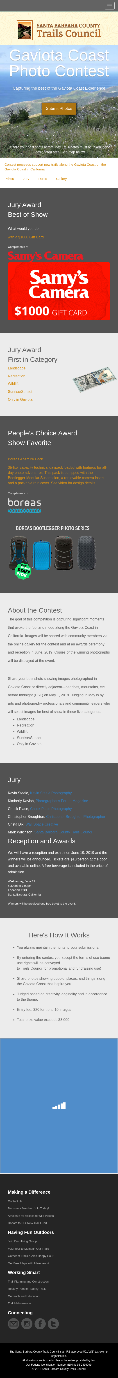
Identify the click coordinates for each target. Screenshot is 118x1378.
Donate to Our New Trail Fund (27, 1223)
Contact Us (15, 1201)
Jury (26, 179)
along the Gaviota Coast (77, 164)
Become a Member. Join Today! (28, 1208)
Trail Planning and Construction (28, 1281)
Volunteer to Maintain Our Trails (28, 1248)
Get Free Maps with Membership (29, 1263)
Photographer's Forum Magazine (62, 801)
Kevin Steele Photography (51, 793)
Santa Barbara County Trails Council (63, 832)
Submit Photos (59, 108)
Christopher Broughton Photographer (75, 817)
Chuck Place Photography (51, 809)
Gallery (61, 179)
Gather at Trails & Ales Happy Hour (30, 1256)
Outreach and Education (23, 1296)
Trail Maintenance (19, 1303)
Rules (42, 179)
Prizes (9, 179)
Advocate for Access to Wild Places (31, 1215)
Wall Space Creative (41, 824)
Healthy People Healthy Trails (27, 1288)
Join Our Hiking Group (22, 1241)
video (62, 483)
